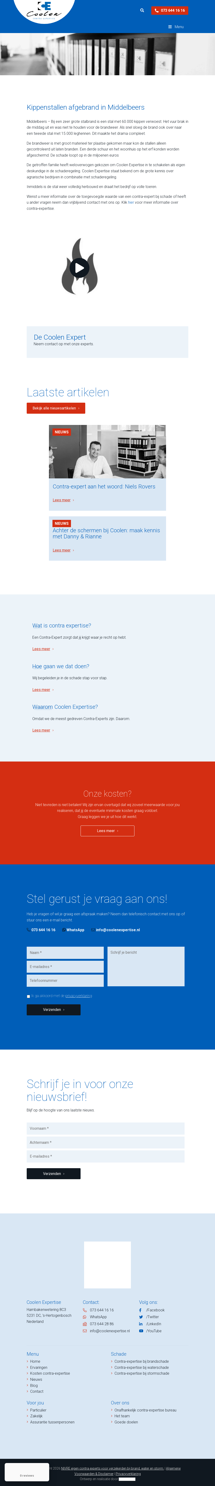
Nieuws (62, 432)
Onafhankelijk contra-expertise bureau (145, 1407)
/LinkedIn (153, 1321)
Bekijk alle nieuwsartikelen (54, 408)
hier (131, 202)
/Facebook (155, 1307)
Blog (34, 1383)
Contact (36, 1389)
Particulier (38, 1407)
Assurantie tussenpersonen (52, 1419)
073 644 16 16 (170, 10)
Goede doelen (126, 1419)
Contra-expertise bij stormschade (142, 1371)
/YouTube (154, 1328)
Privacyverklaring (128, 1471)
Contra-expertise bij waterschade (142, 1365)
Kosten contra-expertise (50, 1371)
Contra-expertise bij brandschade (142, 1359)
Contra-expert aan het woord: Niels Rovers (104, 485)
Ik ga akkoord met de (61, 993)
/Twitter (152, 1314)
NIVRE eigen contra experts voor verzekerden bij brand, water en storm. (112, 1466)
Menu (176, 27)
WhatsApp (73, 927)
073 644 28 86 (102, 1321)
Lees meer (61, 498)
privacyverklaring (78, 993)
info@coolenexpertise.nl (115, 927)
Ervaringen (38, 1365)
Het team (122, 1413)
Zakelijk (36, 1413)
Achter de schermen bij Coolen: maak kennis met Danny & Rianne (106, 531)
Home (35, 1359)
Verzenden (52, 1007)
